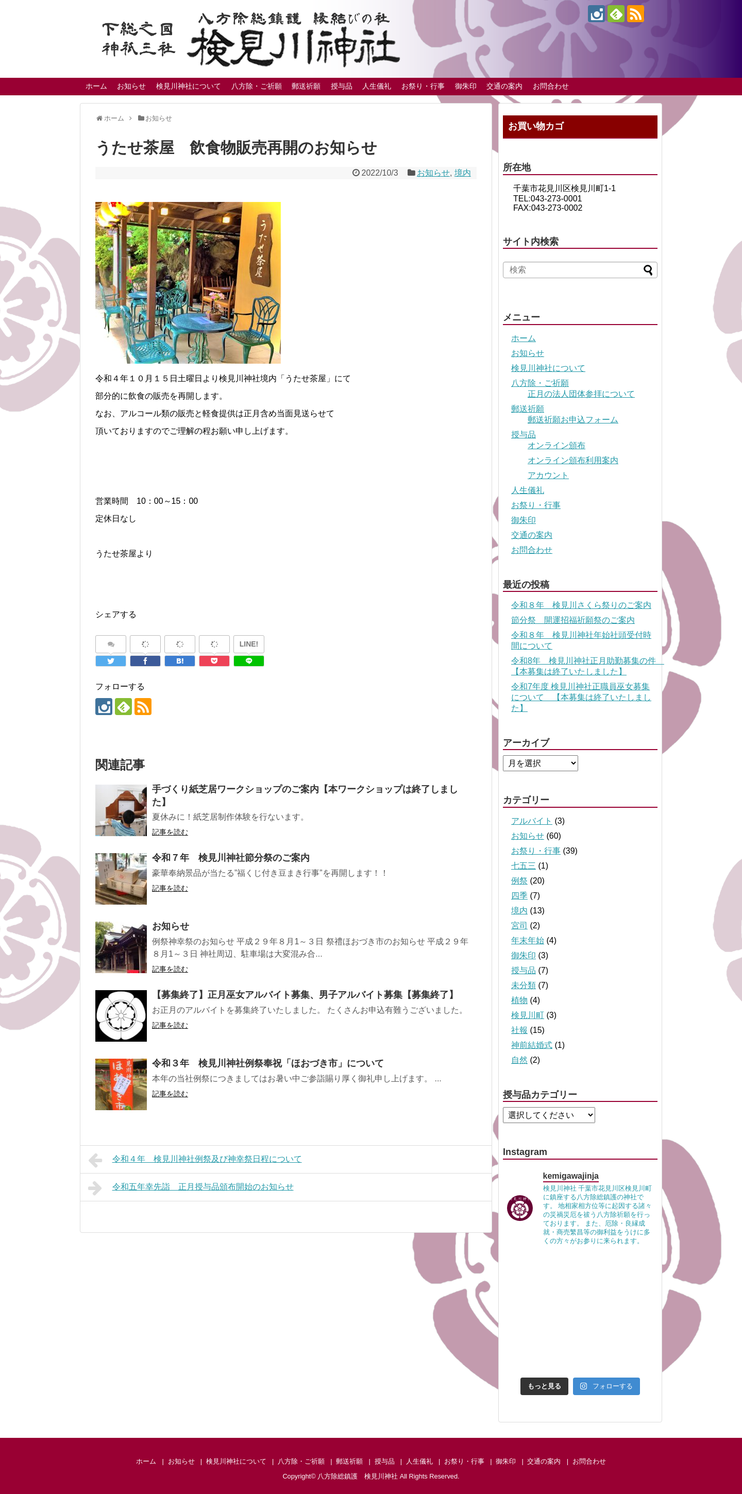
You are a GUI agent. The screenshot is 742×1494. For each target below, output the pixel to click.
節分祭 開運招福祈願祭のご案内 (573, 620)
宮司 (519, 925)
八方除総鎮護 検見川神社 (357, 1476)
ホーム (96, 86)
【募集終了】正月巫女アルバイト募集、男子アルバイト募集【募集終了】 (305, 995)
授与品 (341, 86)
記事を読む (170, 832)
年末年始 (527, 940)
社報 (519, 1030)
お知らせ (131, 86)
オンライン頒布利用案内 (573, 460)
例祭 (519, 880)
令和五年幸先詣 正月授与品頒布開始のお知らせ (191, 1188)
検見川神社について (188, 86)
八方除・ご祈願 (256, 86)
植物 (519, 1000)
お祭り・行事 (423, 86)
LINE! (249, 644)
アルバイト (531, 821)
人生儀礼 (376, 86)
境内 (462, 172)
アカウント (548, 475)
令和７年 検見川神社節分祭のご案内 (231, 858)
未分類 (523, 985)
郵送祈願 (306, 86)
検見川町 (527, 1015)
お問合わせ (551, 86)
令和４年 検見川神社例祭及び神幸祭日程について (195, 1160)
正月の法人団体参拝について (581, 393)
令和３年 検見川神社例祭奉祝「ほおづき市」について (268, 1063)
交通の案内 (504, 86)
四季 (519, 895)
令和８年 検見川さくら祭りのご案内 (581, 605)
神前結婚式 (531, 1045)
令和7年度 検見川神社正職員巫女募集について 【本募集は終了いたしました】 (581, 697)
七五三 (523, 865)
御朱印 (466, 86)
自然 (519, 1060)
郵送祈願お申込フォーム (573, 419)
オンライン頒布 (556, 445)
